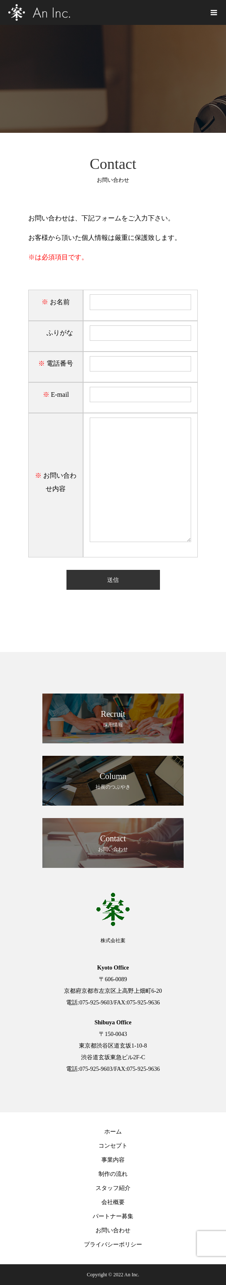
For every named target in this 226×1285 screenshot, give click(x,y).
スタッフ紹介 (113, 1188)
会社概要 (113, 1202)
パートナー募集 (113, 1216)
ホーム (113, 1132)
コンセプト (113, 1146)
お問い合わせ (113, 1230)
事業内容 (113, 1160)
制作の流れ (113, 1174)
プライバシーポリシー (113, 1244)
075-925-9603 (95, 1002)
